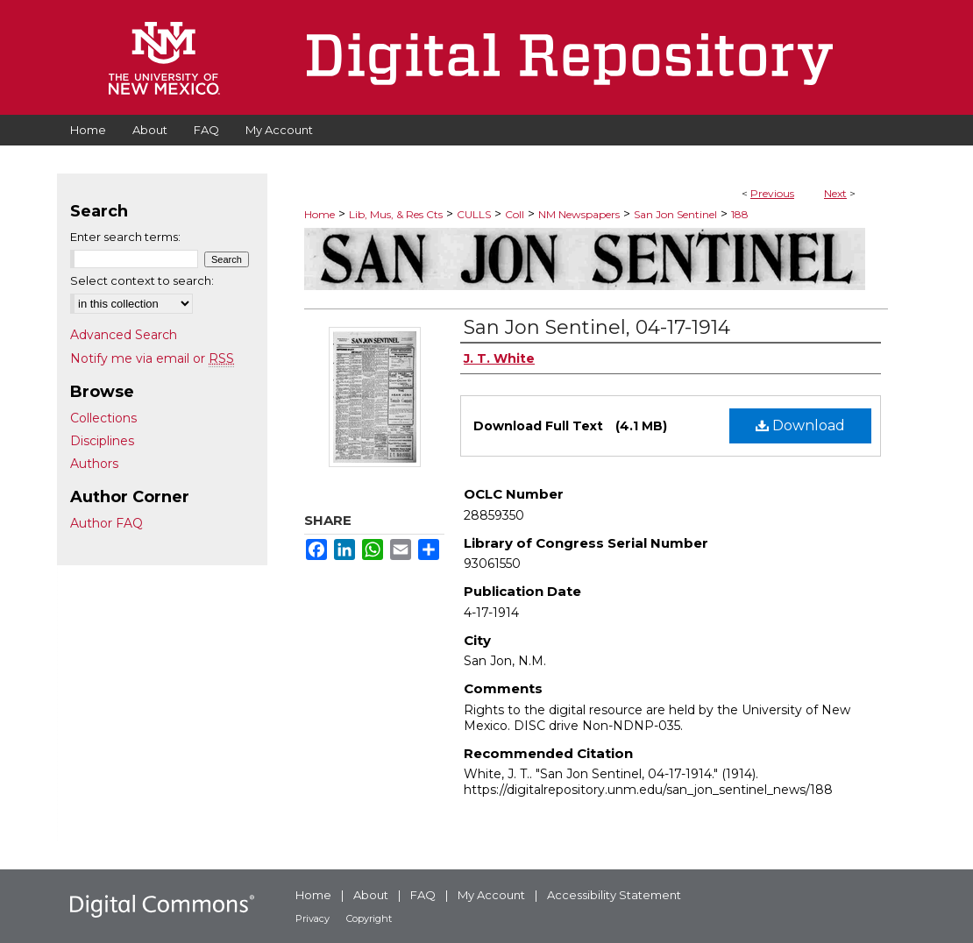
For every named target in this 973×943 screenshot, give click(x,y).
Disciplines (102, 441)
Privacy (312, 918)
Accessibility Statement (614, 895)
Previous (772, 193)
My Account (491, 895)
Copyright (369, 918)
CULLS (474, 214)
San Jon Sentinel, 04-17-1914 (597, 327)
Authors (94, 464)
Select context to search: (142, 280)
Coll (514, 214)
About (370, 895)
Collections (103, 418)
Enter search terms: (125, 237)
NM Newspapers (579, 214)
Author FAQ (106, 523)
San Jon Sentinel (675, 214)
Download (800, 425)
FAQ (423, 895)
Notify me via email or (152, 358)
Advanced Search (123, 335)
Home (319, 214)
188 (740, 214)
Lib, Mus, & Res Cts (396, 214)
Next (835, 193)
